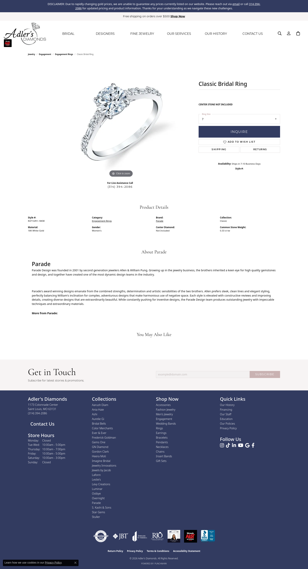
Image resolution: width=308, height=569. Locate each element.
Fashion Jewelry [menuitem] (165, 409)
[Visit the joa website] (139, 536)
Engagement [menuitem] (164, 419)
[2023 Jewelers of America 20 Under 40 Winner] (174, 536)
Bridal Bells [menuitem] (99, 423)
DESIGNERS (105, 34)
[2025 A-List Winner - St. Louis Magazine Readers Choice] (190, 536)
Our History (227, 405)
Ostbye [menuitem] (96, 493)
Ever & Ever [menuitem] (99, 433)
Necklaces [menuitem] (162, 447)
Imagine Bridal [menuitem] (101, 461)
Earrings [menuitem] (161, 433)
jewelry (31, 54)
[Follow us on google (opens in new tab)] (247, 445)
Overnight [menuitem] (98, 498)
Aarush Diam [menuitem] (100, 405)
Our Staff (225, 414)
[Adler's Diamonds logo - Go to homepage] (25, 34)
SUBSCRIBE (264, 374)
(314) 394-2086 (120, 187)
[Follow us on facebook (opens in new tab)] (253, 445)
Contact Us (42, 424)
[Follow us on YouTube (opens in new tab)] (240, 445)
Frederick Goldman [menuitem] (104, 437)
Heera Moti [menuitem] (99, 456)
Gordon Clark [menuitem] (100, 451)
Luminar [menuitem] (97, 489)
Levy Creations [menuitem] (101, 484)
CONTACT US (252, 34)
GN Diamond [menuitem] (100, 447)
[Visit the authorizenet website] (101, 536)
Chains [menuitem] (160, 451)
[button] (279, 33)
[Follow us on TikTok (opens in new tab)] (228, 445)
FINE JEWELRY (142, 34)
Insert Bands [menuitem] (164, 456)
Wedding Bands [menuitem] (166, 423)
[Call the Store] (37, 413)
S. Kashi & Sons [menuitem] (101, 507)
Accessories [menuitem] (163, 405)
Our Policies (227, 423)
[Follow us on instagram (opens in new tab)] (222, 445)
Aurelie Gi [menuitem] (98, 419)
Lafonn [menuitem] (96, 475)
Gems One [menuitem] (98, 442)
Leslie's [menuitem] (96, 479)
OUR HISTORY (216, 34)
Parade (159, 220)
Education (226, 419)
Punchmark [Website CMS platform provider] (161, 563)
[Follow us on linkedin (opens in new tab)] (234, 445)
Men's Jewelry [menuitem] (164, 414)
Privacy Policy (228, 428)
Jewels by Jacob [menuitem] (101, 470)
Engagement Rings (64, 54)
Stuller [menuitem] (96, 517)
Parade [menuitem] (96, 503)
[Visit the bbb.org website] (208, 536)
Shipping (219, 149)
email (236, 4)
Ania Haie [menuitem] (98, 409)
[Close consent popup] (75, 563)
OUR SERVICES (179, 34)
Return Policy (115, 551)
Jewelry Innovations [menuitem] (104, 465)
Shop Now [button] (177, 16)
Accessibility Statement (186, 551)
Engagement (45, 54)
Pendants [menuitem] (162, 442)
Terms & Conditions (158, 551)
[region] (121, 120)
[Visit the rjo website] (157, 536)
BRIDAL (68, 34)
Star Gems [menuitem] (98, 512)
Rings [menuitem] (159, 428)
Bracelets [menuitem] (162, 437)
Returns (260, 149)
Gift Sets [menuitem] (161, 461)
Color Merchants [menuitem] (102, 428)
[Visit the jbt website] (120, 536)
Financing (226, 409)
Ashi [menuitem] (94, 414)
